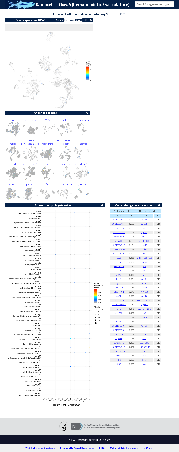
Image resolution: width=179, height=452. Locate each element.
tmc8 (144, 355)
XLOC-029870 (119, 232)
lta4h (144, 364)
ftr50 (119, 364)
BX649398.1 (119, 236)
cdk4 (144, 359)
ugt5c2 (119, 283)
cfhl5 (119, 308)
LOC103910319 (119, 223)
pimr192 (118, 313)
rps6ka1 (144, 287)
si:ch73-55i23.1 (144, 308)
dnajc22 (118, 241)
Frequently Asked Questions (77, 448)
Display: (59, 19)
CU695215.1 (119, 342)
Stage (79, 20)
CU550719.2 (119, 287)
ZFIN (121, 14)
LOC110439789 (119, 325)
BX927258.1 (144, 253)
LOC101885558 (119, 304)
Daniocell (45, 4)
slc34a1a (119, 334)
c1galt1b (144, 304)
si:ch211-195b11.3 (144, 257)
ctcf (144, 270)
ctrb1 (144, 351)
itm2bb (144, 223)
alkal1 (118, 355)
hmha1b (144, 334)
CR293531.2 (119, 275)
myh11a (144, 291)
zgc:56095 (144, 342)
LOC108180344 (119, 219)
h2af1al (144, 249)
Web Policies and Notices (40, 448)
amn (119, 262)
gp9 (144, 313)
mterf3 (144, 236)
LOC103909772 (119, 347)
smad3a (144, 296)
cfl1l (144, 330)
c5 (119, 317)
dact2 (144, 245)
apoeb (144, 232)
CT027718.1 (119, 291)
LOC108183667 (119, 351)
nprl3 (144, 275)
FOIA (102, 448)
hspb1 (144, 317)
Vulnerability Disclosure (124, 448)
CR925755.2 (119, 228)
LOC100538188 (119, 330)
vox (144, 266)
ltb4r (144, 283)
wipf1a (144, 325)
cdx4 (144, 262)
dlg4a (118, 359)
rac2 (144, 228)
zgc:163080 (144, 241)
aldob (144, 219)
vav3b (118, 296)
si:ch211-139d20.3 (144, 300)
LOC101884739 (119, 321)
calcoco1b (119, 300)
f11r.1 (144, 321)
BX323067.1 (119, 266)
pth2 (119, 257)
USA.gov (149, 448)
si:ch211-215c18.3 (119, 249)
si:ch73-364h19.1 (144, 347)
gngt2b (144, 279)
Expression (69, 20)
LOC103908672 (119, 245)
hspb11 (118, 338)
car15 (118, 270)
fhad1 (118, 279)
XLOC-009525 (119, 253)
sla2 (144, 338)
